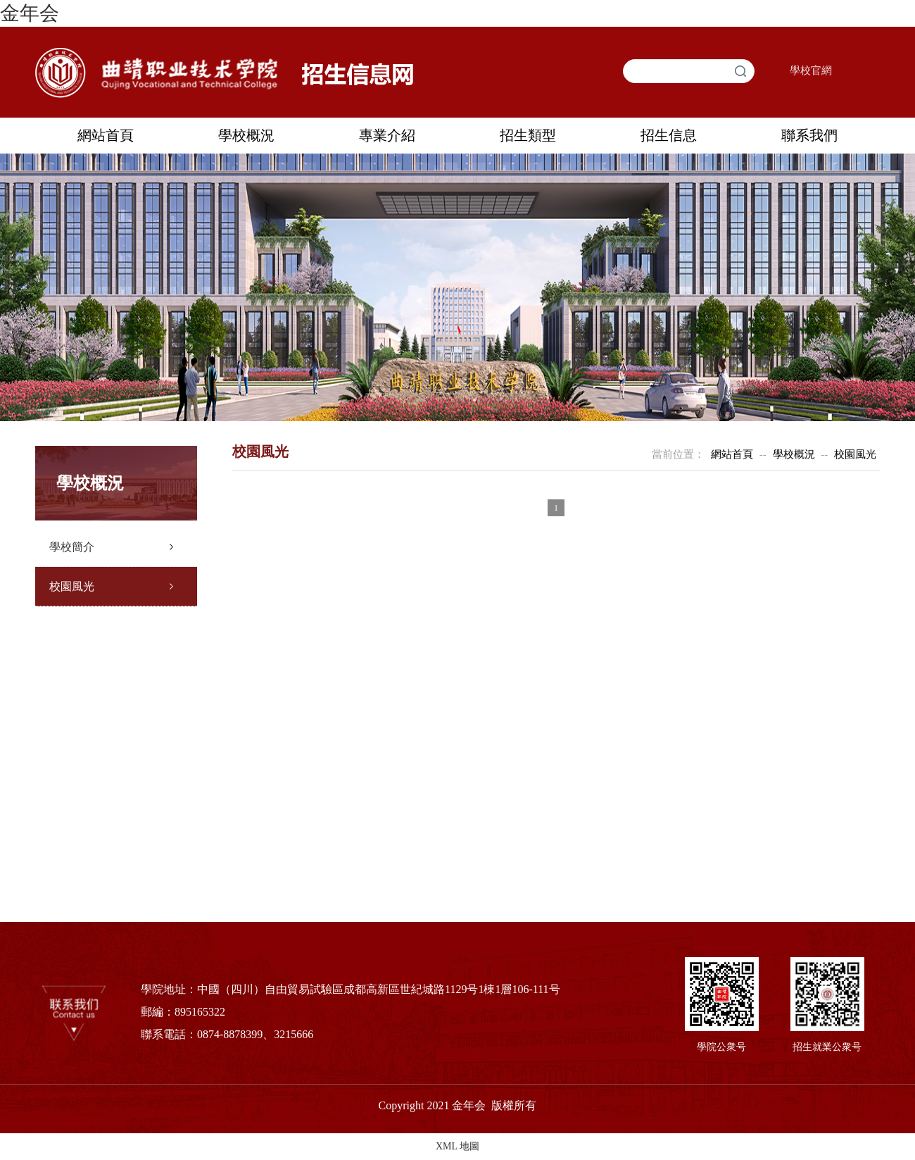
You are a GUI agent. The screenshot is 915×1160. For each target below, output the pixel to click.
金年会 (29, 13)
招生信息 (668, 135)
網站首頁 (105, 135)
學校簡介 (71, 547)
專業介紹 (387, 135)
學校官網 (811, 70)
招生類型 (528, 135)
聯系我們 (809, 135)
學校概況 (246, 135)
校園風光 (71, 586)
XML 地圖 (457, 1146)
